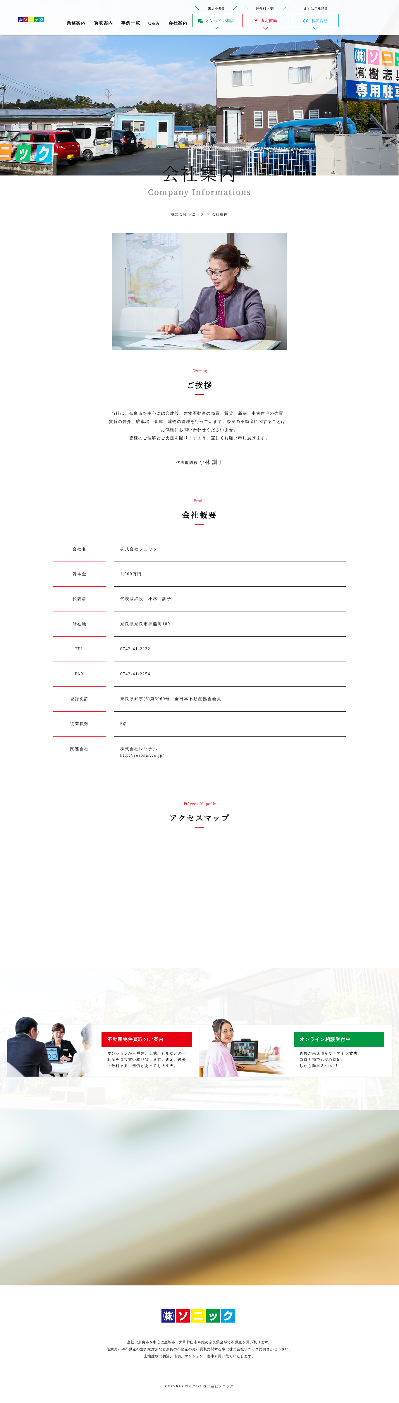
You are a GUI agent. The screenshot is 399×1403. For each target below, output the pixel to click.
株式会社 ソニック (187, 214)
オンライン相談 (220, 20)
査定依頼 (269, 20)
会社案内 (216, 214)
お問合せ (319, 20)
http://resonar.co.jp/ (142, 755)
